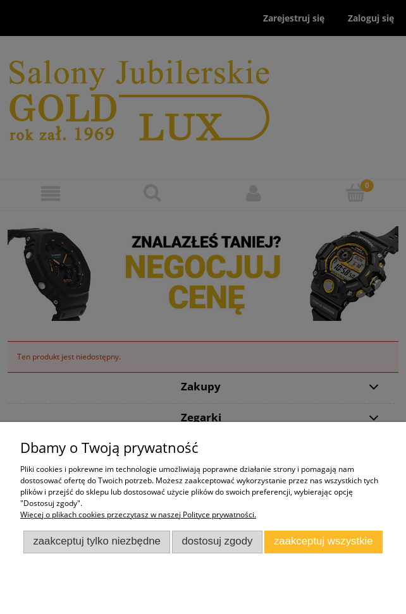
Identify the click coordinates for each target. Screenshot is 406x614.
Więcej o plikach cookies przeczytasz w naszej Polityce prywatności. (138, 514)
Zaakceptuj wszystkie (323, 541)
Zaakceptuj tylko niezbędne (97, 541)
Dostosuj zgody (216, 541)
